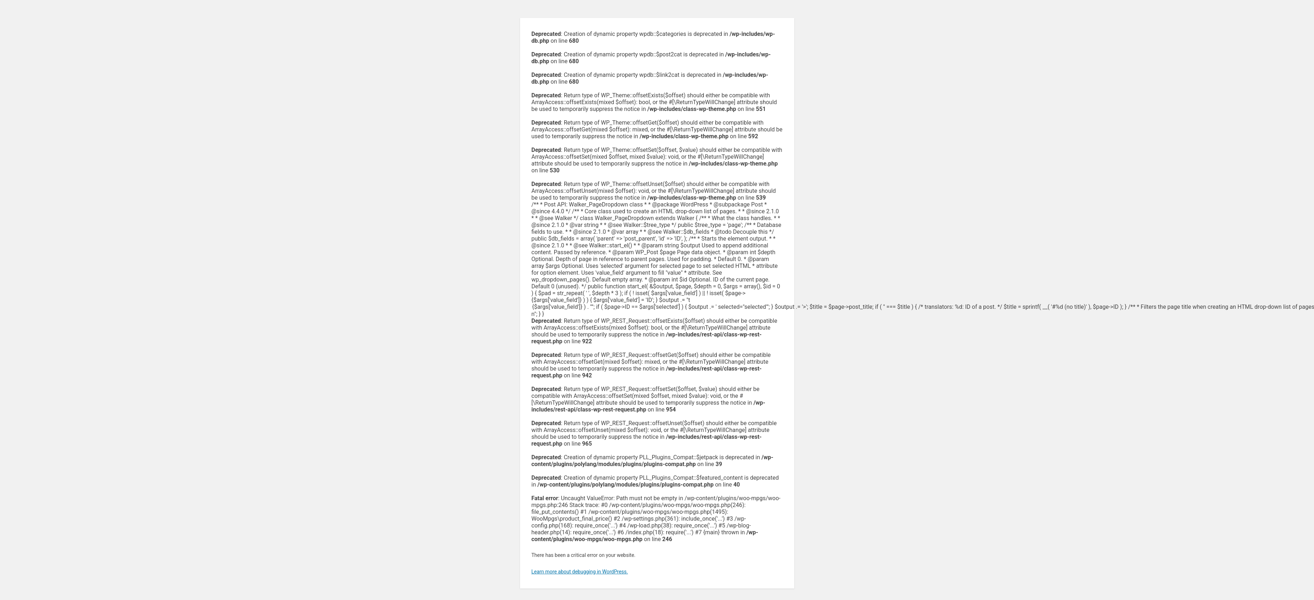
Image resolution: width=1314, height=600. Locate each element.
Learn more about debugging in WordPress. (580, 572)
